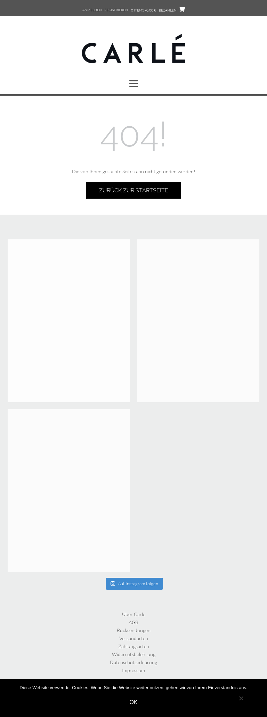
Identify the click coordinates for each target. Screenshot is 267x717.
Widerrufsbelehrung (133, 654)
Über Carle (133, 614)
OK (133, 702)
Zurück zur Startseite (133, 190)
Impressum (133, 670)
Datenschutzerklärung (133, 662)
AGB (133, 622)
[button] (133, 83)
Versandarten (133, 638)
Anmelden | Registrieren (105, 10)
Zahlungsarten (133, 646)
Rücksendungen (134, 630)
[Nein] (241, 698)
